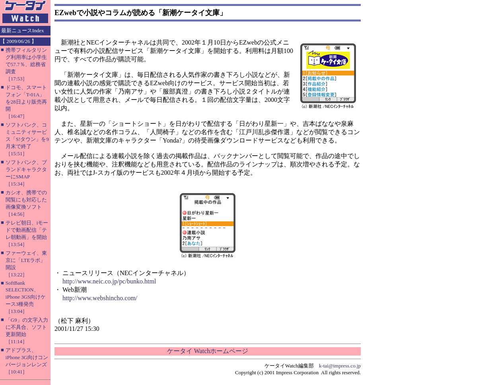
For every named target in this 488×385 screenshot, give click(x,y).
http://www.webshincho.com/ (99, 298)
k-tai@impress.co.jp (340, 366)
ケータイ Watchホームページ (207, 351)
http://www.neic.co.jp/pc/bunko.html (109, 281)
